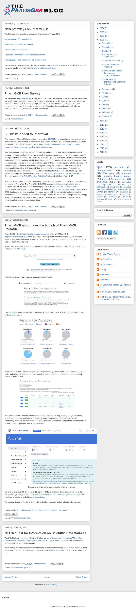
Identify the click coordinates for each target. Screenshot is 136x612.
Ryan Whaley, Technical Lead (112, 292)
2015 (102, 140)
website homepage (18, 249)
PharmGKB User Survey (22, 93)
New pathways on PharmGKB (26, 29)
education (124, 192)
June (104, 101)
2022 (102, 36)
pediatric (27, 518)
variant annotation (37, 497)
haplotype (106, 184)
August (105, 93)
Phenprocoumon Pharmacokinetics (19, 44)
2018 (102, 129)
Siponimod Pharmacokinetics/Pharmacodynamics (25, 55)
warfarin (100, 197)
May (104, 104)
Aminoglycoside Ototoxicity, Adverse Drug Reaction (25, 60)
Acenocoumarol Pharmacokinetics (18, 39)
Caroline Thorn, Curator (109, 254)
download (100, 199)
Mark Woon (104, 274)
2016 (102, 136)
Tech (98, 201)
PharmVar (60, 550)
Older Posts (82, 577)
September (107, 89)
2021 (102, 40)
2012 (102, 152)
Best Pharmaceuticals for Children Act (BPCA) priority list (58, 494)
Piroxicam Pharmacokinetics (16, 49)
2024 (102, 28)
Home (47, 577)
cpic (26, 210)
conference (120, 179)
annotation (126, 182)
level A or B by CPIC (60, 65)
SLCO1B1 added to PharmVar (26, 134)
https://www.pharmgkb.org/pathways (41, 68)
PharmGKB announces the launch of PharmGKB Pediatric (112, 73)
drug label (102, 182)
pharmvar (32, 210)
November (107, 47)
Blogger (82, 606)
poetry (110, 199)
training (125, 194)
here (67, 371)
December (107, 43)
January (106, 116)
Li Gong (102, 269)
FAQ (119, 199)
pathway (14, 78)
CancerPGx (112, 197)
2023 (102, 32)
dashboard (12, 312)
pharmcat (101, 187)
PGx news (108, 173)
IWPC (127, 199)
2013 (102, 148)
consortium (112, 194)
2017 (102, 133)
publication (119, 167)
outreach (122, 184)
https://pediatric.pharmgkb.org (35, 234)
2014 (102, 144)
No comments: (41, 74)
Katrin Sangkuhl (106, 264)
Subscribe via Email (106, 239)
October (106, 51)
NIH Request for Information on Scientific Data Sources (45, 533)
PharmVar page (65, 173)
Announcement (17, 119)
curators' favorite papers (117, 176)
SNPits (100, 192)
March (105, 108)
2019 (102, 125)
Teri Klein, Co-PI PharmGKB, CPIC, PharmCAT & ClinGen (115, 298)
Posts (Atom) (51, 584)
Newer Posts (11, 577)
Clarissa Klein (105, 259)
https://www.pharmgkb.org (15, 237)
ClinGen (125, 197)
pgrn (104, 179)
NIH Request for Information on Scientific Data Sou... (113, 81)
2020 (102, 121)
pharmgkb (114, 187)
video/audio (123, 189)
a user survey (25, 98)
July (104, 97)
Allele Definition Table (37, 176)
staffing (111, 192)
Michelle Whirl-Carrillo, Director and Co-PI (115, 286)
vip (115, 182)
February (106, 112)
